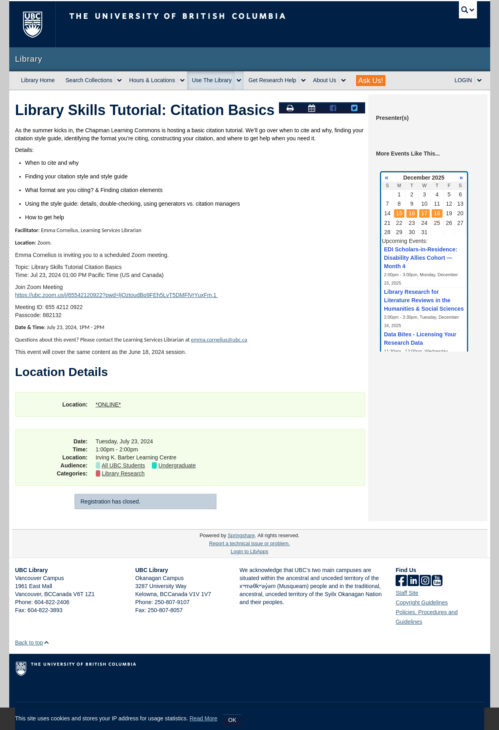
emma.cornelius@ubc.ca (219, 339)
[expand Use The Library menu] (239, 80)
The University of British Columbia (204, 24)
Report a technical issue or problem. (249, 543)
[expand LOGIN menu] (479, 80)
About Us (324, 80)
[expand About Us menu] (343, 80)
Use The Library (212, 80)
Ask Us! (370, 81)
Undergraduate (177, 465)
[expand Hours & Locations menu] (182, 80)
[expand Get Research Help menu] (303, 80)
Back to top (32, 642)
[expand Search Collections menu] (119, 80)
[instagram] (425, 581)
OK (232, 720)
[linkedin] (413, 581)
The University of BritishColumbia (32, 24)
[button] (46, 642)
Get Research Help (272, 80)
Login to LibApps (250, 551)
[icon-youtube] (437, 581)
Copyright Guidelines (422, 602)
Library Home (38, 80)
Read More (203, 718)
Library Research (123, 473)
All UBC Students (123, 465)
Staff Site (407, 593)
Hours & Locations (152, 80)
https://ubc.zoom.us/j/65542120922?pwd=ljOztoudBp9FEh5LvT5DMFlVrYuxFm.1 (116, 295)
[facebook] (401, 581)
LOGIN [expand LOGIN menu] (463, 80)
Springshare (241, 535)
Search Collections (89, 80)
